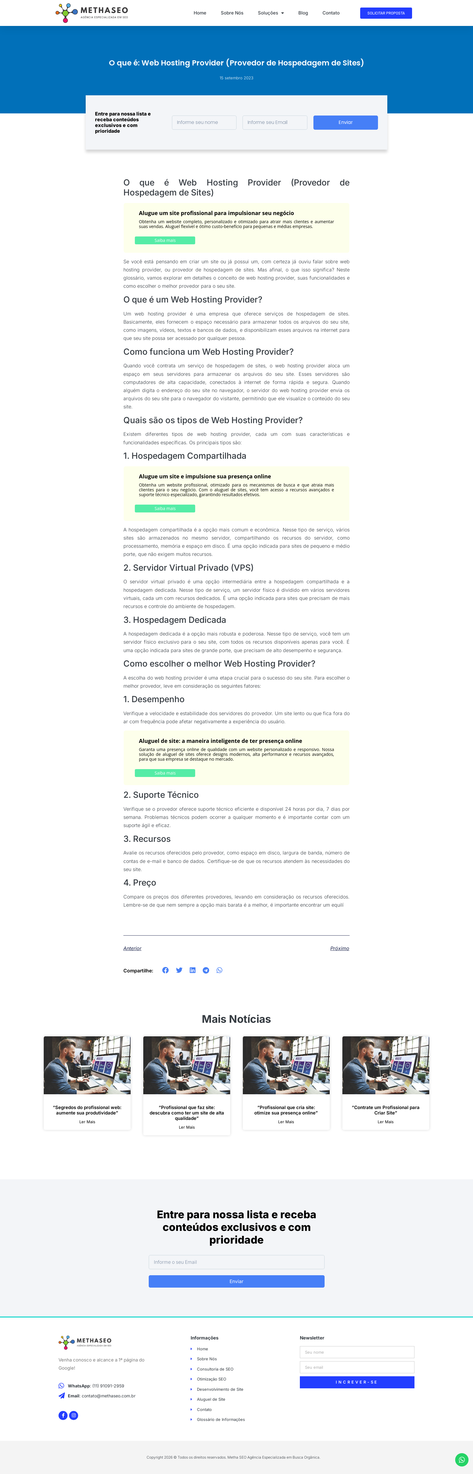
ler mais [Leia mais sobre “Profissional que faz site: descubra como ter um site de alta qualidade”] (187, 1127)
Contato (331, 13)
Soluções (271, 13)
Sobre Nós (232, 13)
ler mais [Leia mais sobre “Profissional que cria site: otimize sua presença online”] (286, 1122)
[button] (165, 970)
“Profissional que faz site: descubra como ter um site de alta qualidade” (187, 1113)
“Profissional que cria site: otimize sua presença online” (286, 1110)
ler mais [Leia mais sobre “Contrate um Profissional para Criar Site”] (386, 1122)
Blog (303, 13)
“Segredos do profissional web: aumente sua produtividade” (87, 1110)
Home (200, 13)
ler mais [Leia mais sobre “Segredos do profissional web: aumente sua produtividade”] (87, 1122)
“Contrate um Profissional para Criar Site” (386, 1110)
